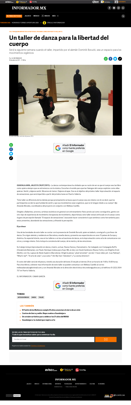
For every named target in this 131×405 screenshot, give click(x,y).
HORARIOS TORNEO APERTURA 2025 (25, 23)
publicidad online (71, 386)
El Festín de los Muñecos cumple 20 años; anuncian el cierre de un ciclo (51, 310)
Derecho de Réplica (64, 397)
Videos (46, 16)
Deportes (58, 384)
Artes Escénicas (23, 297)
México (36, 16)
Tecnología (68, 384)
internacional (47, 384)
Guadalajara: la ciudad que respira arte (38, 320)
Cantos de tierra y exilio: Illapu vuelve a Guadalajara (44, 313)
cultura (92, 384)
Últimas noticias (14, 16)
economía (101, 384)
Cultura (12, 31)
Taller (41, 297)
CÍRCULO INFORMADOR (56, 23)
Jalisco (28, 16)
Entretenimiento (80, 384)
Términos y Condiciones (38, 345)
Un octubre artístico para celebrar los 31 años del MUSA (45, 317)
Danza (34, 297)
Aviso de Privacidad (54, 397)
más (55, 16)
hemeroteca (58, 386)
